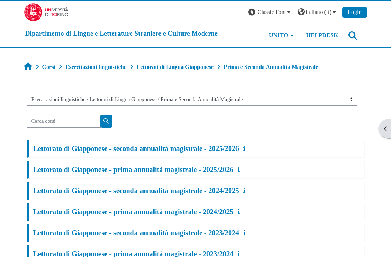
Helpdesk (322, 35)
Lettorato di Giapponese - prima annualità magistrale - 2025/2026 (133, 169)
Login (354, 12)
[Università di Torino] (46, 12)
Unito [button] (278, 35)
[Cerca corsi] (64, 121)
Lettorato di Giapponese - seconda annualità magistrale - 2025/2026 (136, 148)
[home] (121, 34)
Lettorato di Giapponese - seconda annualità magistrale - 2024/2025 (136, 191)
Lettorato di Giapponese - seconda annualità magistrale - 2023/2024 (136, 233)
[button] (270, 12)
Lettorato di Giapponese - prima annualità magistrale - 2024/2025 (133, 212)
